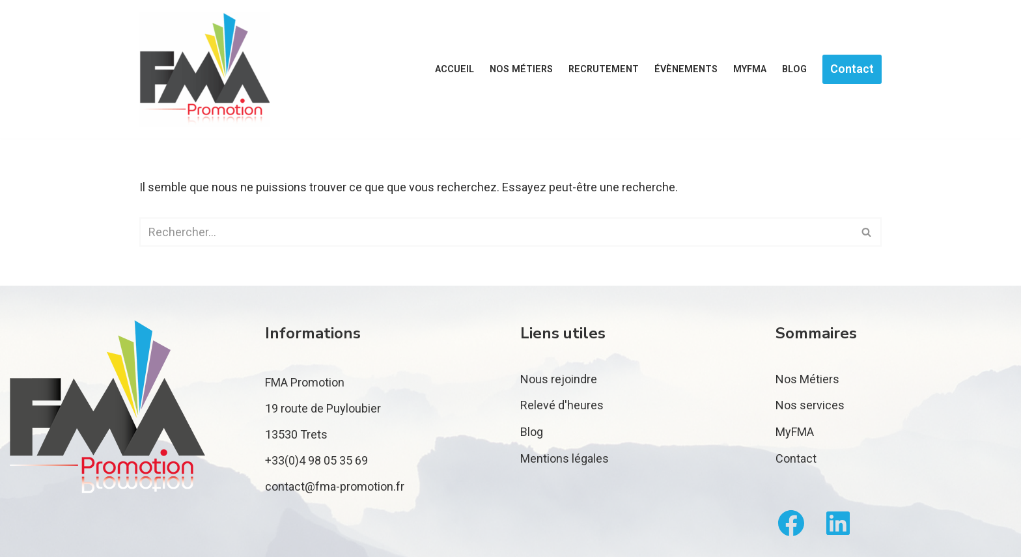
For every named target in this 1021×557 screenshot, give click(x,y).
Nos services (810, 405)
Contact (852, 68)
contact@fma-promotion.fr (334, 486)
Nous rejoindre (558, 379)
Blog (794, 69)
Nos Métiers (807, 379)
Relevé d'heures (562, 405)
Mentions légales (564, 458)
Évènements (686, 69)
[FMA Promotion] (204, 69)
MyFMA (749, 69)
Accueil (454, 69)
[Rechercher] (495, 232)
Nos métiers (521, 69)
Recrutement (603, 69)
